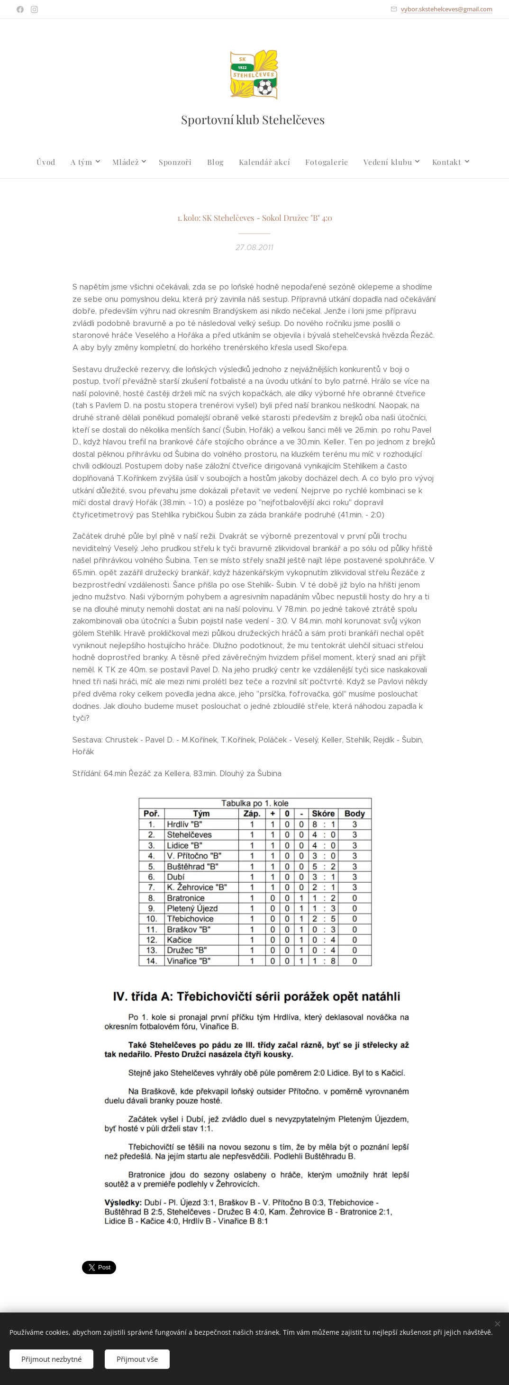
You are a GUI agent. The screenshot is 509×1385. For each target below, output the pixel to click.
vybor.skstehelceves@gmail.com (446, 9)
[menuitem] (55, 162)
